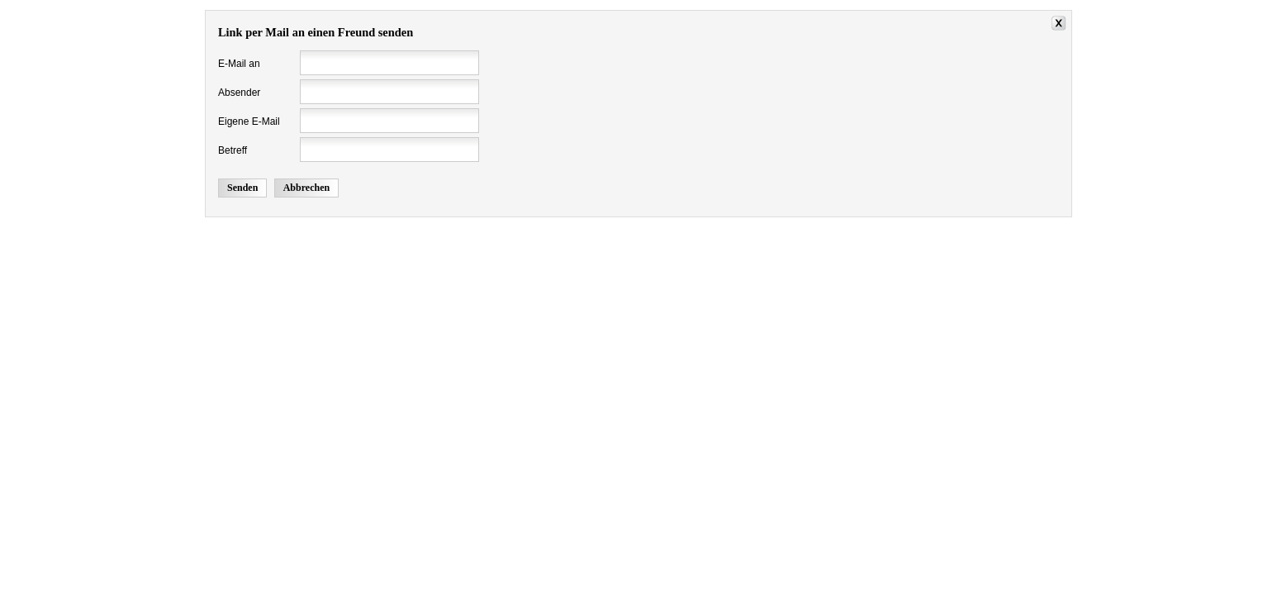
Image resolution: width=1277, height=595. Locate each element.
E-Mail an (239, 63)
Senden (242, 187)
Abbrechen (306, 187)
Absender (239, 92)
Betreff (232, 150)
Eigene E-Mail (249, 121)
